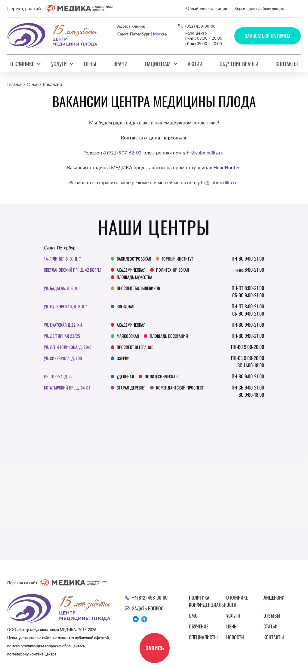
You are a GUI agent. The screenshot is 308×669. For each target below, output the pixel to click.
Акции (195, 64)
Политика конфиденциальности (204, 601)
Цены (90, 64)
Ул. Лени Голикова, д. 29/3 (67, 347)
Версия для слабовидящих (259, 8)
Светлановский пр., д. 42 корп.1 (73, 270)
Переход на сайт (59, 8)
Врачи (120, 64)
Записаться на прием (267, 35)
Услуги (59, 64)
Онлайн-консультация (206, 8)
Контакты (287, 64)
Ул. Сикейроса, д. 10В (63, 358)
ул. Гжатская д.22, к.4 (63, 325)
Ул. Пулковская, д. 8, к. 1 (66, 306)
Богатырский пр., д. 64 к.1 (67, 387)
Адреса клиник (131, 26)
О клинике (22, 64)
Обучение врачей (239, 64)
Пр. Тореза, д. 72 (58, 376)
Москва (160, 34)
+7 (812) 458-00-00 (150, 597)
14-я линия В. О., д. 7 (62, 258)
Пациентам (158, 64)
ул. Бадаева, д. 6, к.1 (62, 288)
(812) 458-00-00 (200, 26)
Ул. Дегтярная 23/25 (62, 336)
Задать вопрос (147, 608)
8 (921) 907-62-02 (122, 152)
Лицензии (274, 597)
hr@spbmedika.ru (205, 152)
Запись (155, 648)
